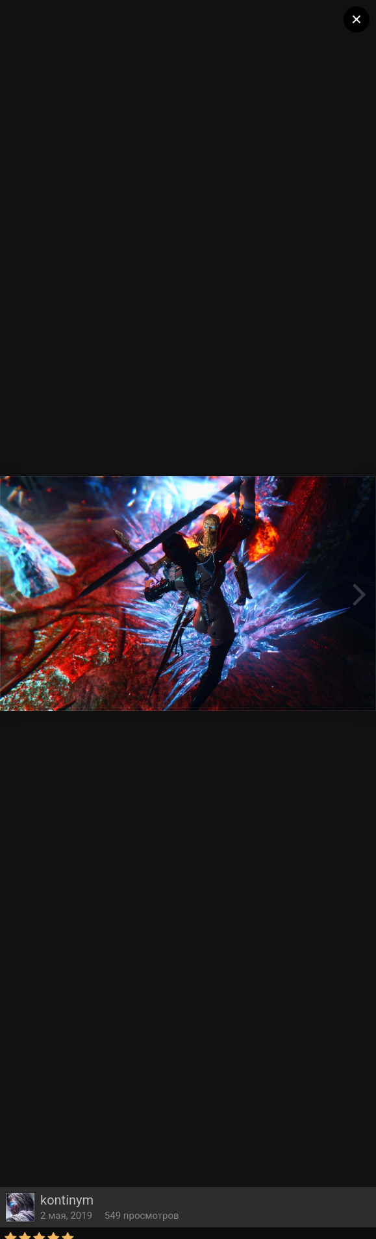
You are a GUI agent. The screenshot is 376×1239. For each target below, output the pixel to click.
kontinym (67, 1200)
